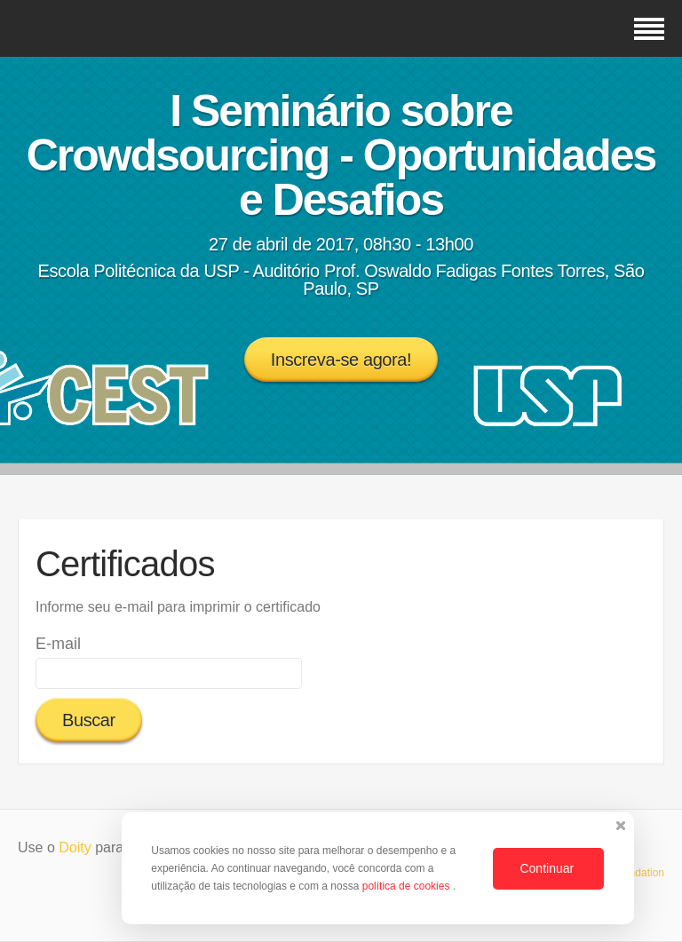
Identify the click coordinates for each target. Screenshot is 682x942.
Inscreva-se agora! (341, 359)
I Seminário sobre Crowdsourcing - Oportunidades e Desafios (341, 155)
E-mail (58, 643)
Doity (75, 847)
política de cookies (407, 886)
